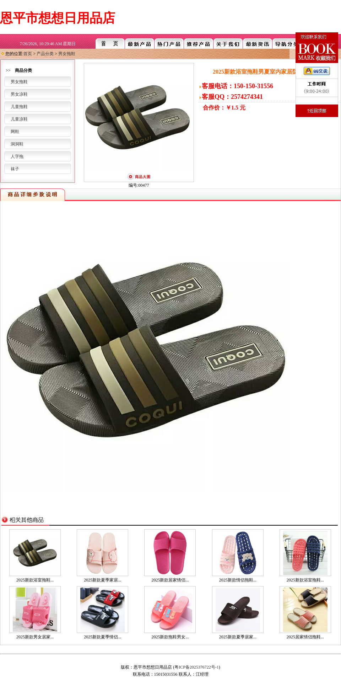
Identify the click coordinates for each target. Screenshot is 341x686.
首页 (27, 53)
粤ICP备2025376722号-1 (196, 667)
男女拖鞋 (66, 53)
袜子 (15, 168)
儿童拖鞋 (19, 106)
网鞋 (15, 131)
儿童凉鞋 (19, 119)
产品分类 (45, 53)
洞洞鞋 (17, 144)
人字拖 (17, 156)
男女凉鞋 (19, 94)
